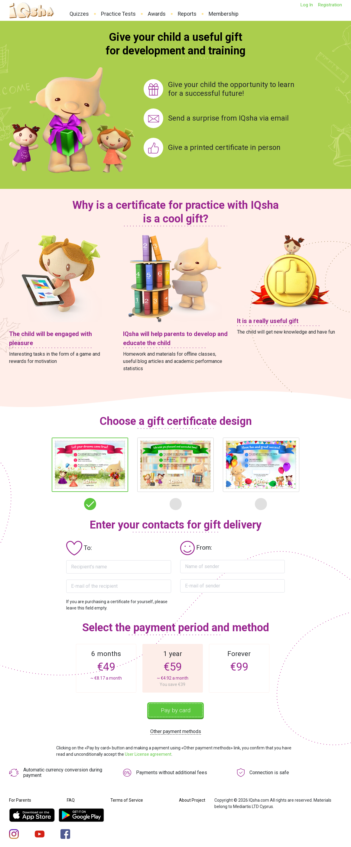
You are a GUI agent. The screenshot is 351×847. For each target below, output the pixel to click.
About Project (192, 801)
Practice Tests (118, 14)
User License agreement (148, 755)
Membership (224, 14)
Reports (187, 14)
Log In (306, 5)
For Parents (20, 801)
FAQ (71, 801)
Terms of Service (126, 801)
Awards (157, 14)
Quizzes (79, 14)
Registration (330, 5)
